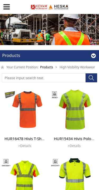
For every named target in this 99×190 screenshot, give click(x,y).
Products (46, 67)
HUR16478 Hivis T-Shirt (24, 138)
